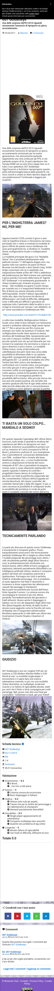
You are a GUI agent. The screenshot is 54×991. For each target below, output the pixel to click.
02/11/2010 (11, 753)
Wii (6, 756)
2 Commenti (37, 33)
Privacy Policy (37, 981)
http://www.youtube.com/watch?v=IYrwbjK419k (27, 315)
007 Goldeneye (9, 935)
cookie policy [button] (34, 14)
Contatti (24, 981)
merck (6, 954)
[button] (51, 4)
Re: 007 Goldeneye (11, 952)
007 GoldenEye (12, 749)
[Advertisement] (27, 63)
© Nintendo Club (10, 981)
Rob (6, 937)
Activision (10, 764)
